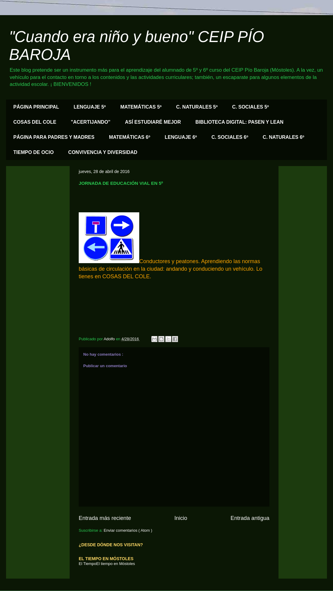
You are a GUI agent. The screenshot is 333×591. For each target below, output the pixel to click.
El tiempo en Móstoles (115, 563)
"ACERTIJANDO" (90, 122)
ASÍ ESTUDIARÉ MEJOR (153, 122)
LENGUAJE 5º (90, 106)
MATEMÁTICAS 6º (129, 137)
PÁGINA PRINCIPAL (36, 106)
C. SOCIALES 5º (250, 106)
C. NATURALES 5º (197, 106)
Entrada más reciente (105, 518)
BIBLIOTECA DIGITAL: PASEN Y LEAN (240, 122)
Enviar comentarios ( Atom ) (128, 530)
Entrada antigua (250, 518)
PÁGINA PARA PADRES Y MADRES (53, 137)
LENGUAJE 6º (181, 137)
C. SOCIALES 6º (229, 137)
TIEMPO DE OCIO (33, 152)
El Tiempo (87, 563)
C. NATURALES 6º (283, 137)
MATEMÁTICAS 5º (140, 106)
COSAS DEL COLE (34, 122)
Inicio (180, 518)
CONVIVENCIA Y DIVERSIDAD (102, 152)
